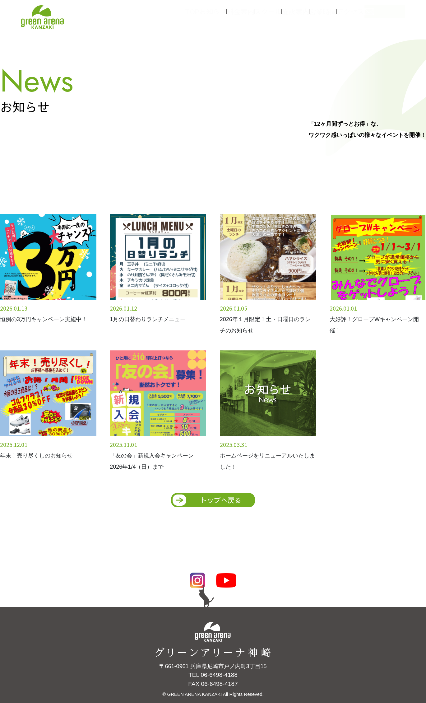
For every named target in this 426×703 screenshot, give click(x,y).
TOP (188, 15)
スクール (277, 15)
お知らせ (215, 15)
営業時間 (339, 15)
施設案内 (308, 15)
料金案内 (246, 15)
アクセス (370, 15)
